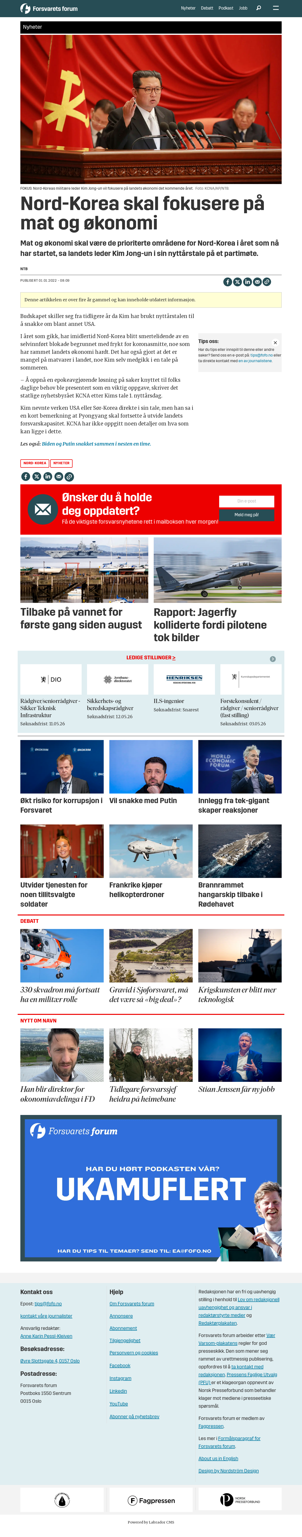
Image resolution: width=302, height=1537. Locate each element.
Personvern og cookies (134, 1360)
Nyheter (188, 12)
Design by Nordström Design (229, 1478)
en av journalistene (255, 369)
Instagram (120, 1386)
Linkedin (118, 1398)
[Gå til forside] (65, 12)
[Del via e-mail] (257, 288)
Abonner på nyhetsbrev (134, 1424)
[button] (273, 666)
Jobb (243, 12)
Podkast (226, 12)
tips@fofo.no (262, 363)
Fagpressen (211, 1433)
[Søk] (258, 12)
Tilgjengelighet (125, 1348)
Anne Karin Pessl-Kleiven (46, 1343)
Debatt (207, 12)
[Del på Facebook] (227, 288)
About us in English (218, 1466)
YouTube (119, 1411)
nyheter (61, 471)
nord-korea (35, 471)
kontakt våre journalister (46, 1323)
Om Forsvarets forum (132, 1311)
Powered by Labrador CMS (151, 1529)
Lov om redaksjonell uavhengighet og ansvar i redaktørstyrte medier (239, 1315)
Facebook (120, 1373)
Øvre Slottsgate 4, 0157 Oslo (50, 1368)
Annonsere (121, 1323)
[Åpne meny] (276, 12)
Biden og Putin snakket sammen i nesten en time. (96, 451)
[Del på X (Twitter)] (237, 288)
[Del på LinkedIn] (247, 288)
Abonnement (123, 1336)
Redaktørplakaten (218, 1330)
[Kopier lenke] (267, 289)
